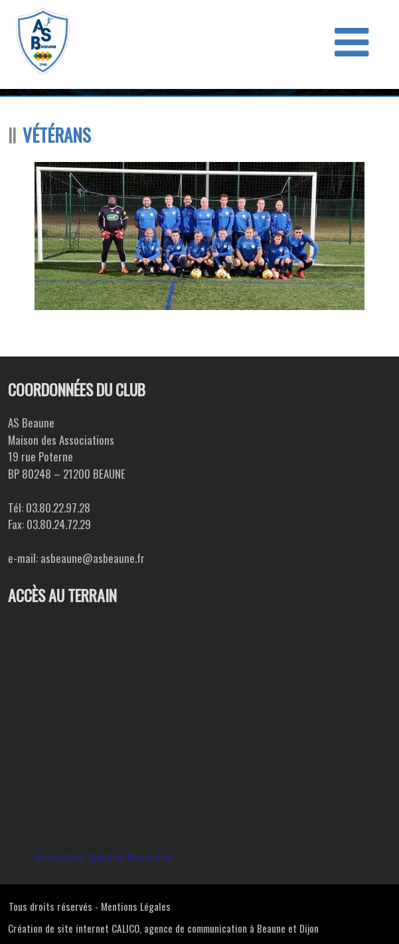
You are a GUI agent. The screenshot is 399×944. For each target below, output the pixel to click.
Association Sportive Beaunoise (104, 856)
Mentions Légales (136, 906)
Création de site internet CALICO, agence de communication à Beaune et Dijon (163, 928)
